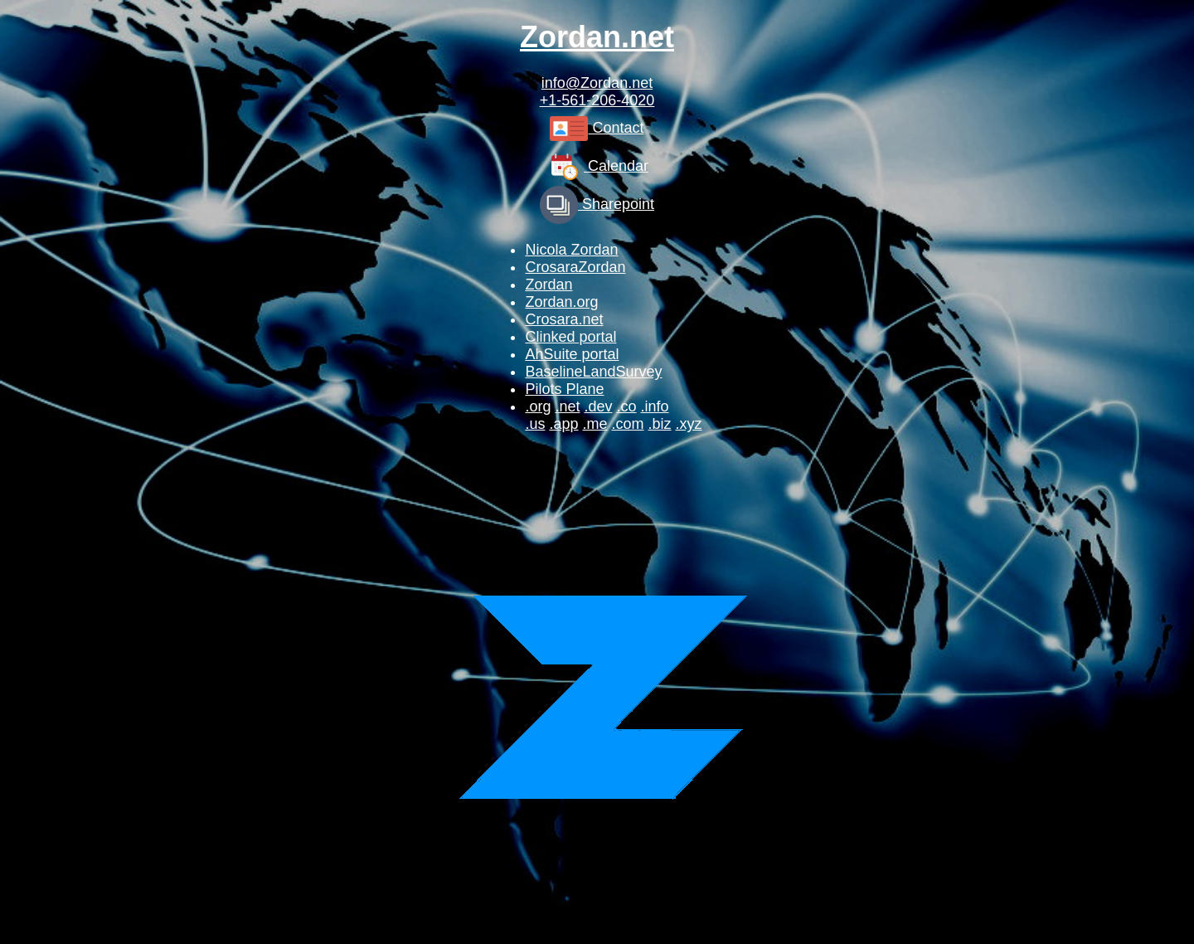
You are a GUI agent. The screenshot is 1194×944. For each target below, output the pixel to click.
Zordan (548, 284)
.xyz (689, 424)
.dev (598, 406)
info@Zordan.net (597, 83)
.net (567, 406)
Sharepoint (597, 204)
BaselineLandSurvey (593, 371)
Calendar (597, 166)
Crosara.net (564, 319)
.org (538, 406)
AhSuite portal (572, 354)
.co (627, 406)
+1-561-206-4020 (597, 100)
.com (628, 424)
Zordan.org (561, 302)
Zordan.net (597, 37)
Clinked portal (570, 336)
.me (594, 424)
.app (563, 424)
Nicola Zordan (571, 249)
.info (655, 406)
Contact (596, 127)
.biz (660, 424)
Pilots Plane (564, 389)
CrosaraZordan (575, 267)
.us (535, 424)
